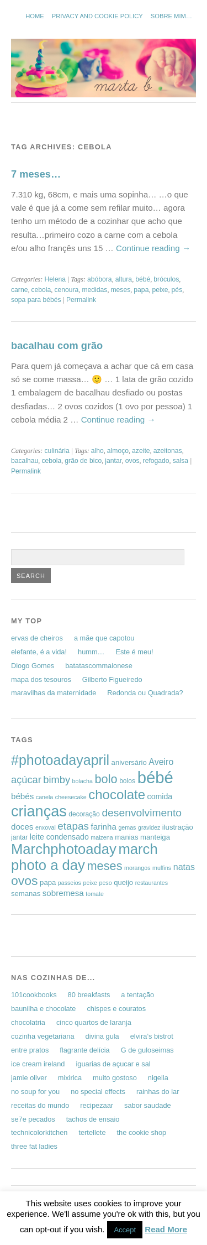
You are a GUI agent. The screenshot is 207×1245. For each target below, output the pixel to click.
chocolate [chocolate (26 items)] (116, 794)
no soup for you (35, 1091)
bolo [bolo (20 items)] (105, 779)
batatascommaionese (98, 665)
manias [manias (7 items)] (126, 837)
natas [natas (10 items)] (184, 867)
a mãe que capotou (104, 638)
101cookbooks (34, 995)
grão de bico (83, 461)
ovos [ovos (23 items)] (24, 880)
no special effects (98, 1091)
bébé (142, 279)
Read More (166, 1229)
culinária (56, 451)
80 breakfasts (89, 995)
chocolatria (28, 1022)
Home (34, 16)
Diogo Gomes (32, 665)
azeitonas (167, 451)
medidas (94, 290)
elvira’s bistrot (151, 1036)
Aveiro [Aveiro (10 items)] (160, 762)
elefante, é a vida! (39, 652)
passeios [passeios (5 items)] (69, 882)
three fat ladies (34, 1146)
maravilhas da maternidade (53, 693)
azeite (141, 451)
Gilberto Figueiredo (112, 679)
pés (177, 290)
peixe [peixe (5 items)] (90, 882)
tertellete (91, 1132)
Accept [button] (125, 1230)
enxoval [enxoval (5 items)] (45, 827)
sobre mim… (171, 16)
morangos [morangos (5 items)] (137, 867)
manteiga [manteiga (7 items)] (155, 837)
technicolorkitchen (39, 1132)
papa (141, 290)
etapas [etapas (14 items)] (73, 826)
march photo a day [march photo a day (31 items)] (84, 857)
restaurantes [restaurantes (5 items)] (151, 882)
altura (123, 279)
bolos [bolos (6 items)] (127, 781)
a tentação (137, 995)
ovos (132, 461)
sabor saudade (147, 1105)
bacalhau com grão (57, 345)
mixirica (70, 1078)
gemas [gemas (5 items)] (127, 827)
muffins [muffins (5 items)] (161, 867)
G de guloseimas (147, 1050)
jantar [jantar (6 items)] (19, 837)
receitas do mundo (40, 1105)
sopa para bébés (36, 300)
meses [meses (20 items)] (105, 866)
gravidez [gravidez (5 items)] (149, 827)
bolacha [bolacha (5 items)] (82, 781)
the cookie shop (142, 1132)
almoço (118, 451)
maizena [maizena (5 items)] (102, 837)
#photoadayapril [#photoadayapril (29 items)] (60, 760)
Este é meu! (134, 652)
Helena (55, 279)
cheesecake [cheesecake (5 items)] (71, 797)
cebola (41, 290)
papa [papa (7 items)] (48, 882)
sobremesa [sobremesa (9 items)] (63, 893)
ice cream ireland (38, 1064)
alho (97, 451)
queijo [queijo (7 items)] (123, 882)
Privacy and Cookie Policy (97, 16)
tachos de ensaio (93, 1119)
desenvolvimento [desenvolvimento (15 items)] (142, 813)
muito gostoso (115, 1078)
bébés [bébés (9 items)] (22, 796)
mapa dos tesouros (41, 679)
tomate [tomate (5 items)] (95, 893)
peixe (160, 290)
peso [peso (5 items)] (105, 882)
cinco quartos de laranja (93, 1022)
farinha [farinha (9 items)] (103, 826)
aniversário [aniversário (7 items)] (129, 762)
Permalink (81, 300)
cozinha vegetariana (43, 1036)
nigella (158, 1078)
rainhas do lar (157, 1091)
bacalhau (24, 461)
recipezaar (96, 1105)
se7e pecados (33, 1119)
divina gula (102, 1036)
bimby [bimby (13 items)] (56, 779)
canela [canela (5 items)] (44, 797)
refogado (156, 461)
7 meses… (36, 174)
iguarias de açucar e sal (113, 1064)
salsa (180, 461)
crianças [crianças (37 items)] (39, 811)
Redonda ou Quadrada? (145, 693)
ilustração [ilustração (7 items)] (177, 827)
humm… (91, 652)
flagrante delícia (84, 1050)
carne (19, 290)
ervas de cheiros (37, 638)
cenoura (66, 290)
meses (120, 290)
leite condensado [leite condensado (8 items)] (59, 836)
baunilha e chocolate (43, 1008)
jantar (113, 461)
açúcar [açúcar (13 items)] (26, 779)
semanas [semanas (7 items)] (25, 893)
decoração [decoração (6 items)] (83, 814)
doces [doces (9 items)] (22, 826)
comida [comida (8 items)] (160, 796)
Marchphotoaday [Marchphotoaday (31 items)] (63, 849)
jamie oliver (29, 1078)
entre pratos (30, 1050)
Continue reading (153, 248)
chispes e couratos (116, 1008)
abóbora (99, 279)
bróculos (166, 279)
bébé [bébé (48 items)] (155, 777)
